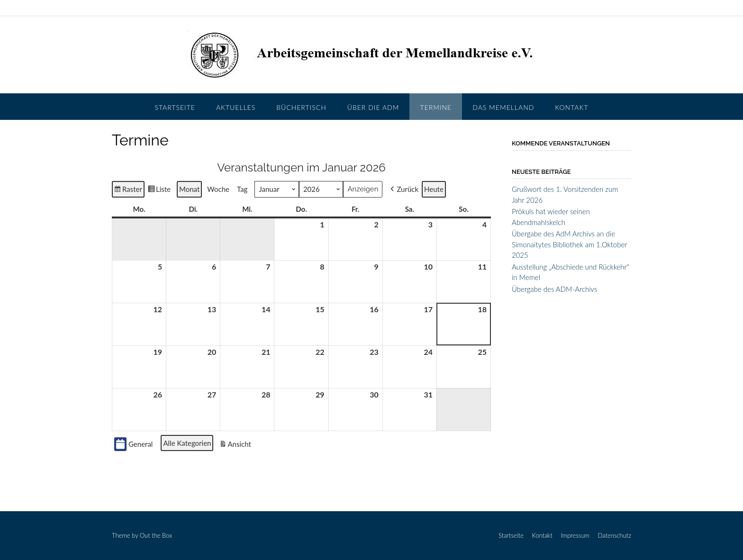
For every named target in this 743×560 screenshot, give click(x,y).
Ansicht (236, 445)
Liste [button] (159, 190)
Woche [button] (218, 189)
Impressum (575, 536)
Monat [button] (189, 189)
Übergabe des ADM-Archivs (554, 289)
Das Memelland (503, 107)
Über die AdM (373, 107)
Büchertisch (301, 107)
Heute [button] (434, 189)
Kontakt (571, 107)
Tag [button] (242, 189)
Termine (436, 107)
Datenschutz (614, 536)
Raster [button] (128, 190)
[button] (403, 189)
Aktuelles (235, 107)
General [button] (133, 444)
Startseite (175, 107)
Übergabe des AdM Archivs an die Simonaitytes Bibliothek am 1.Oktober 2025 (569, 244)
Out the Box (156, 535)
